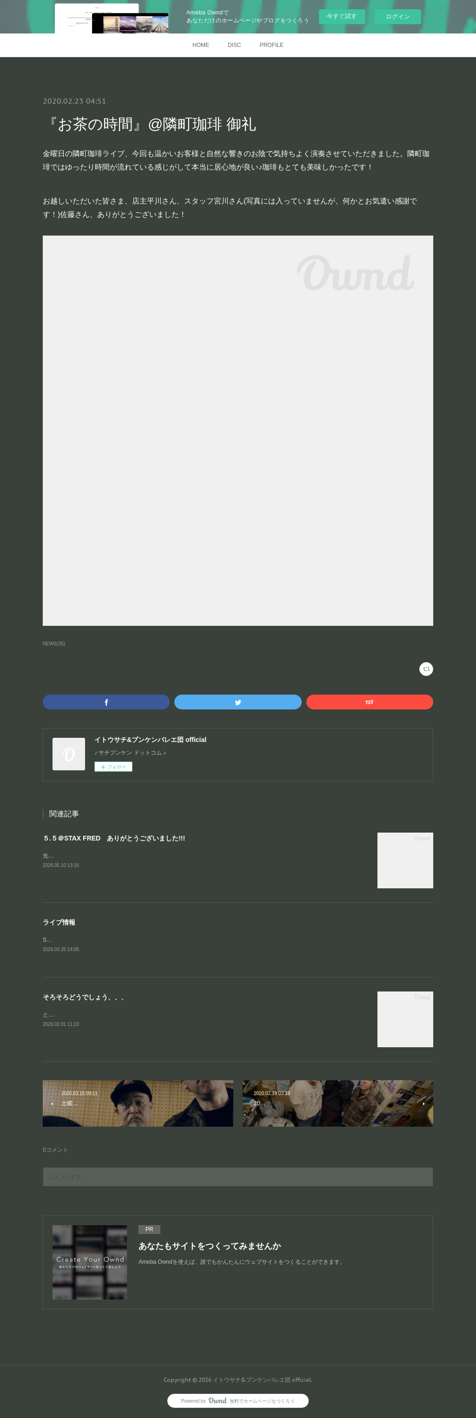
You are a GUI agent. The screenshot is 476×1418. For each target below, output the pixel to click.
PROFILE (272, 45)
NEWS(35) (54, 643)
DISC (234, 45)
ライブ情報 (59, 922)
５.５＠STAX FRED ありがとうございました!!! (114, 838)
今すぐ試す (342, 16)
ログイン (398, 16)
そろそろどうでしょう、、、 (85, 997)
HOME (200, 45)
